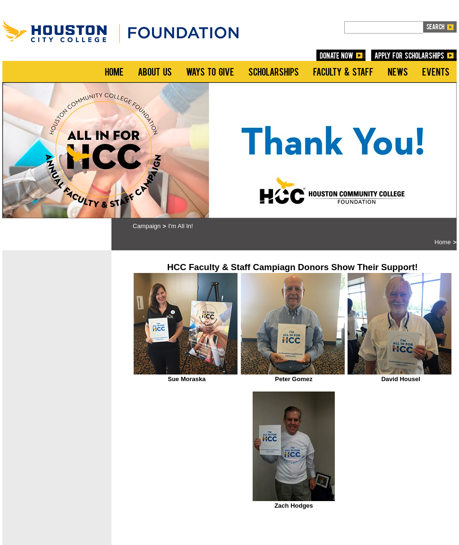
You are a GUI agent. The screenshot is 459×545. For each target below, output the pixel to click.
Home (114, 71)
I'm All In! (180, 226)
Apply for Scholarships (409, 55)
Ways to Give (210, 71)
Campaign (147, 226)
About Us (155, 71)
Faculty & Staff (343, 71)
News (398, 71)
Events (436, 71)
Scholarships (273, 71)
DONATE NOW (337, 55)
